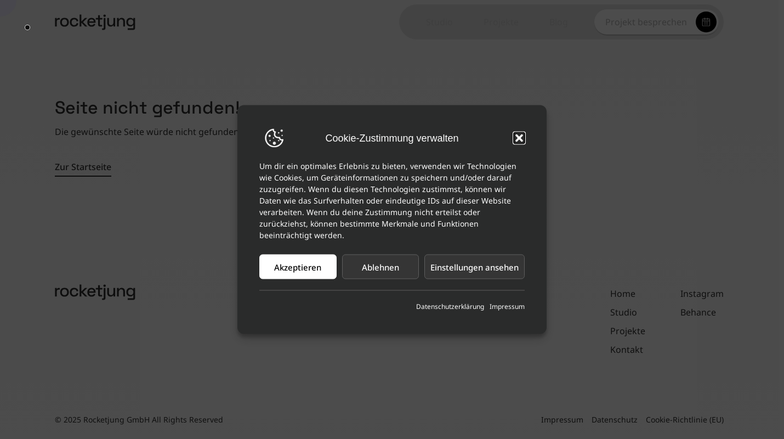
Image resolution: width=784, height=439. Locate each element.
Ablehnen (380, 266)
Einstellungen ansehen (474, 266)
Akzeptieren (297, 266)
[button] (519, 138)
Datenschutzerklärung (450, 306)
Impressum (507, 306)
